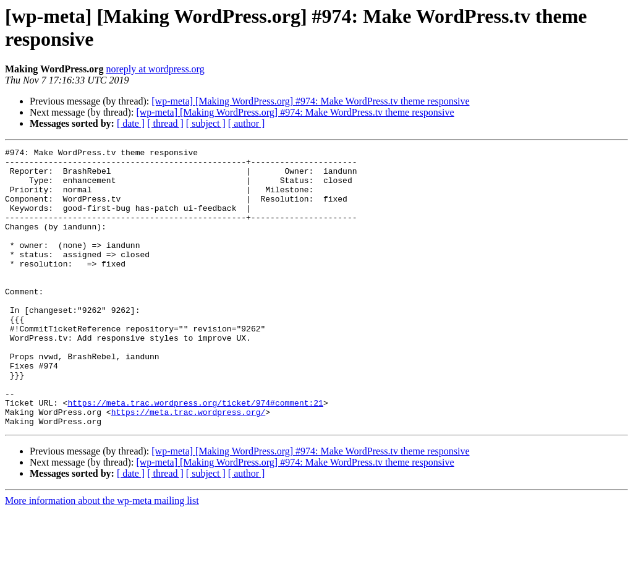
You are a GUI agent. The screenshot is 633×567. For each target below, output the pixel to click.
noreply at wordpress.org (155, 69)
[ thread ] (165, 123)
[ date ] (131, 123)
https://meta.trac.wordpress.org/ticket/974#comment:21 (195, 454)
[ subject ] (206, 123)
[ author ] (246, 123)
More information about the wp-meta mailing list (102, 556)
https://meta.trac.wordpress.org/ (188, 465)
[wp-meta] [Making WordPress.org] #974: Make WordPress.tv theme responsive (310, 101)
